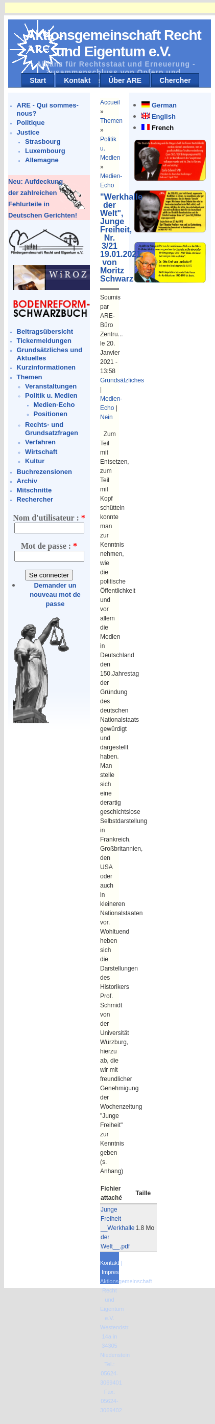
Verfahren (40, 442)
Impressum (115, 1272)
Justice (28, 132)
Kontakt (77, 80)
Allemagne (42, 160)
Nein (106, 417)
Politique (31, 122)
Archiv (27, 481)
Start (38, 80)
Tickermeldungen (44, 340)
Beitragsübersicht (45, 331)
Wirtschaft (41, 452)
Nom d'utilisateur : (49, 517)
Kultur (34, 461)
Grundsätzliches (122, 380)
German (164, 105)
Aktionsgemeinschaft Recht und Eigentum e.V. (113, 43)
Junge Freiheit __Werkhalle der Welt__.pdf (117, 1228)
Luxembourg (45, 151)
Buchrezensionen (44, 472)
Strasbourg (42, 141)
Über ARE (124, 80)
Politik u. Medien (51, 395)
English (164, 116)
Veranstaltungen (51, 386)
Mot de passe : (49, 546)
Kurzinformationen (46, 367)
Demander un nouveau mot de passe (55, 594)
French (163, 128)
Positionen (50, 414)
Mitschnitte (34, 490)
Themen (29, 377)
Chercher (174, 80)
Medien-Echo (54, 404)
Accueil (110, 102)
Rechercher (35, 499)
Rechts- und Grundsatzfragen (51, 429)
